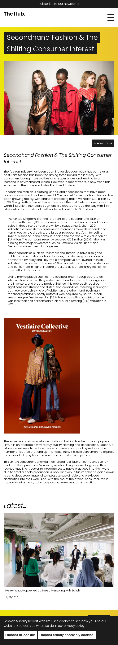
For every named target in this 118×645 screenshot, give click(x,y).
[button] (110, 17)
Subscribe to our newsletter (59, 4)
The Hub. (14, 14)
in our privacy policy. (70, 626)
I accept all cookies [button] (20, 635)
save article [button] (103, 143)
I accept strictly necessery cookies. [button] (66, 635)
